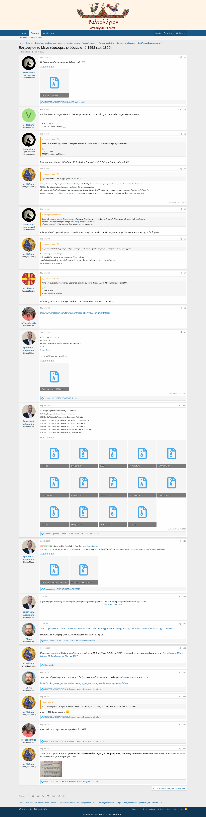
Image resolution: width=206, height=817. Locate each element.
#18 (184, 749)
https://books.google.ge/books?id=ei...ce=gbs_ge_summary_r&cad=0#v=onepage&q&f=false (84, 683)
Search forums (36, 38)
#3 (185, 134)
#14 (184, 648)
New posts (23, 38)
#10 (184, 406)
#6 (185, 239)
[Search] (180, 33)
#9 (185, 332)
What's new (48, 33)
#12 (184, 597)
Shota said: (46, 702)
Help (174, 809)
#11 (184, 541)
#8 (185, 308)
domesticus (25, 52)
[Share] (181, 57)
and (60, 398)
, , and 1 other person (71, 534)
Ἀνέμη (74, 187)
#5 (185, 209)
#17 (184, 724)
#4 (185, 169)
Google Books (45, 350)
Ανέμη (96, 549)
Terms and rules (149, 809)
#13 (184, 624)
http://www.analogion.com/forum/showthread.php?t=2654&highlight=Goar (75, 313)
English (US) (40, 809)
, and (64, 102)
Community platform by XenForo (103, 814)
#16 (184, 697)
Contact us (136, 809)
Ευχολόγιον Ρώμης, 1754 (113, 604)
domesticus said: (49, 174)
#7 (185, 273)
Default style (25, 809)
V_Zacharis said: (49, 139)
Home (23, 33)
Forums (35, 33)
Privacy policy (164, 809)
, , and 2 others (72, 689)
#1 (185, 57)
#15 (184, 672)
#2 (185, 110)
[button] (56, 33)
